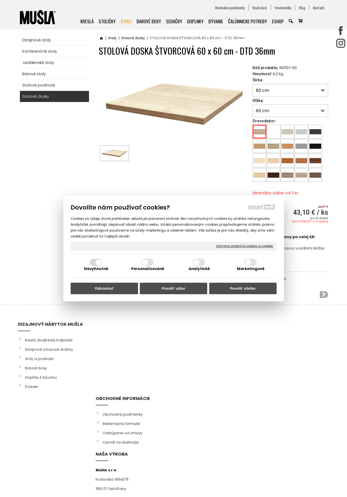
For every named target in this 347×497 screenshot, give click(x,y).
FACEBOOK (271, 340)
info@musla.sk (187, 386)
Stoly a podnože (39, 358)
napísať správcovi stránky (171, 485)
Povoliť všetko (243, 288)
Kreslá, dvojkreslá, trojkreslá (48, 340)
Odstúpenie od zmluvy (123, 358)
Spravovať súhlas (269, 485)
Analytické (199, 269)
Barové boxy (36, 368)
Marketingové (251, 269)
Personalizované (148, 269)
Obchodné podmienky (123, 340)
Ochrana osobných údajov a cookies (244, 246)
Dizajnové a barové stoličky (49, 349)
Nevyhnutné (96, 269)
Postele (31, 386)
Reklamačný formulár (122, 349)
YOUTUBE (269, 358)
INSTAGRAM (271, 349)
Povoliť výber (173, 288)
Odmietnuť (104, 288)
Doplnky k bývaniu (41, 377)
